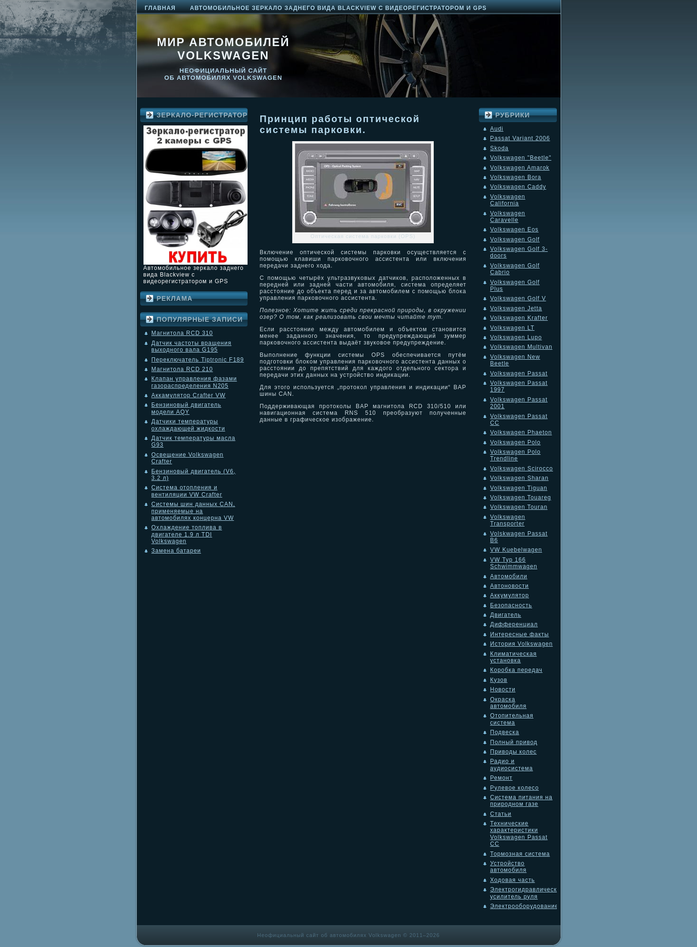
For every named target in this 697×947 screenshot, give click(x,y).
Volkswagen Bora (516, 177)
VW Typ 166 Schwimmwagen (513, 563)
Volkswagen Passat (519, 373)
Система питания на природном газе (521, 800)
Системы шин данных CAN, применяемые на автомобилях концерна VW (193, 511)
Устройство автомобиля (508, 866)
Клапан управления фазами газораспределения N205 (194, 382)
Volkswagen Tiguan (518, 488)
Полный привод (514, 742)
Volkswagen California (507, 200)
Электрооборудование (524, 906)
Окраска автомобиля (508, 702)
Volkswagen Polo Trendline (515, 455)
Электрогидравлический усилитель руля (527, 892)
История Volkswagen (521, 644)
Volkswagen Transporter (507, 520)
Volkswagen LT (512, 328)
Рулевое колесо (514, 787)
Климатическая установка (513, 657)
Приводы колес (513, 751)
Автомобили (508, 576)
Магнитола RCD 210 (182, 369)
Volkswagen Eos (514, 229)
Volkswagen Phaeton (521, 432)
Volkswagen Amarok (520, 167)
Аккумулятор (509, 595)
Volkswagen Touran (519, 507)
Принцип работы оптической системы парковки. (340, 124)
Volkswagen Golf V (518, 298)
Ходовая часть (512, 880)
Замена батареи (176, 550)
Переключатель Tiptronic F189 (198, 359)
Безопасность (511, 605)
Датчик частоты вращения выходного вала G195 (192, 346)
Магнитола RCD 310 (182, 333)
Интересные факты (519, 634)
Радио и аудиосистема (511, 764)
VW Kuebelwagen (516, 549)
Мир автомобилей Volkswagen (223, 49)
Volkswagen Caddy (518, 186)
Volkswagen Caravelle (507, 216)
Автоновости (509, 586)
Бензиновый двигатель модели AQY (186, 408)
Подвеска (504, 732)
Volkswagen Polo (515, 442)
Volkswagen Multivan (521, 347)
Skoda (499, 148)
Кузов (498, 680)
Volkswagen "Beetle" (521, 157)
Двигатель (506, 615)
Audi (497, 128)
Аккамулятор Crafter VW (189, 395)
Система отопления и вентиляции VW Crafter (187, 490)
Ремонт (501, 778)
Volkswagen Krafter (519, 318)
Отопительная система (512, 719)
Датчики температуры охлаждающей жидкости (188, 424)
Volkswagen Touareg (521, 497)
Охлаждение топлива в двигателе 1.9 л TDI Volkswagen (187, 534)
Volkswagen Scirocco (521, 468)
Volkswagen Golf (515, 239)
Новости (503, 689)
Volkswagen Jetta (516, 308)
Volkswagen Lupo (516, 337)
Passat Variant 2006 (520, 138)
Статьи (501, 814)
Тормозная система (520, 854)
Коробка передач (516, 670)
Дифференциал (514, 624)
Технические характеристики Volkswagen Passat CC (519, 833)
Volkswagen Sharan (519, 478)
